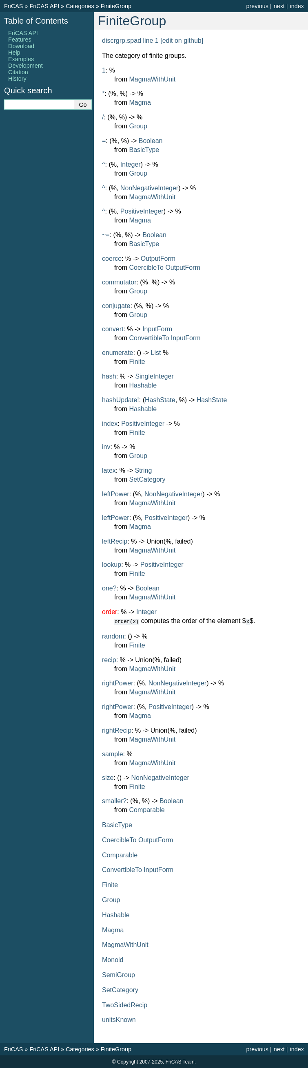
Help (14, 52)
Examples (21, 59)
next (279, 6)
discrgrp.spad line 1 (130, 40)
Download (21, 46)
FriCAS (13, 6)
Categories (80, 6)
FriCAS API (44, 6)
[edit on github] (181, 40)
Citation (18, 72)
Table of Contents (36, 20)
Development (25, 65)
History (17, 78)
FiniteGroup (116, 6)
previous (257, 6)
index (297, 6)
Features (19, 39)
